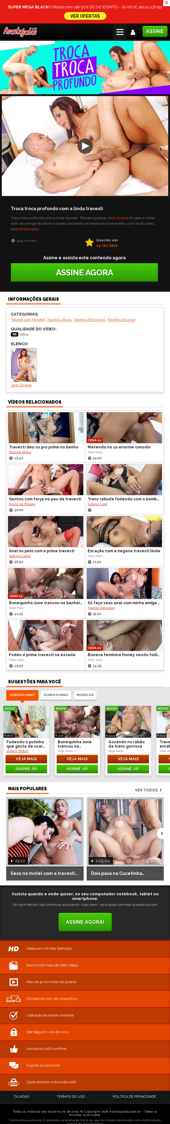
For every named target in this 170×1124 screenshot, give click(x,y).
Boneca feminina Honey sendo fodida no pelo (125, 637)
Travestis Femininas (89, 302)
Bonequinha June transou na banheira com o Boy (46, 585)
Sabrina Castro (20, 538)
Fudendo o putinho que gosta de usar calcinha (25, 727)
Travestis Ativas (59, 302)
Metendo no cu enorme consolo (119, 430)
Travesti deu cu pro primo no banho (43, 430)
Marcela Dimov (20, 434)
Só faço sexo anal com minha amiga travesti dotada (125, 585)
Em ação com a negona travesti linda (124, 534)
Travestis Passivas (121, 302)
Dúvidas (21, 1079)
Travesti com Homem (28, 302)
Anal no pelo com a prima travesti (41, 534)
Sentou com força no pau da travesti (45, 482)
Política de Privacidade (134, 1079)
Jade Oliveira (118, 200)
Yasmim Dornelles (101, 590)
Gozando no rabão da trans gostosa (126, 727)
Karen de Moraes (22, 486)
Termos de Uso (71, 1079)
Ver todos (146, 773)
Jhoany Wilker (17, 733)
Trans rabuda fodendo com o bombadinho (125, 482)
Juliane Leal (97, 486)
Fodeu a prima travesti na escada (42, 637)
